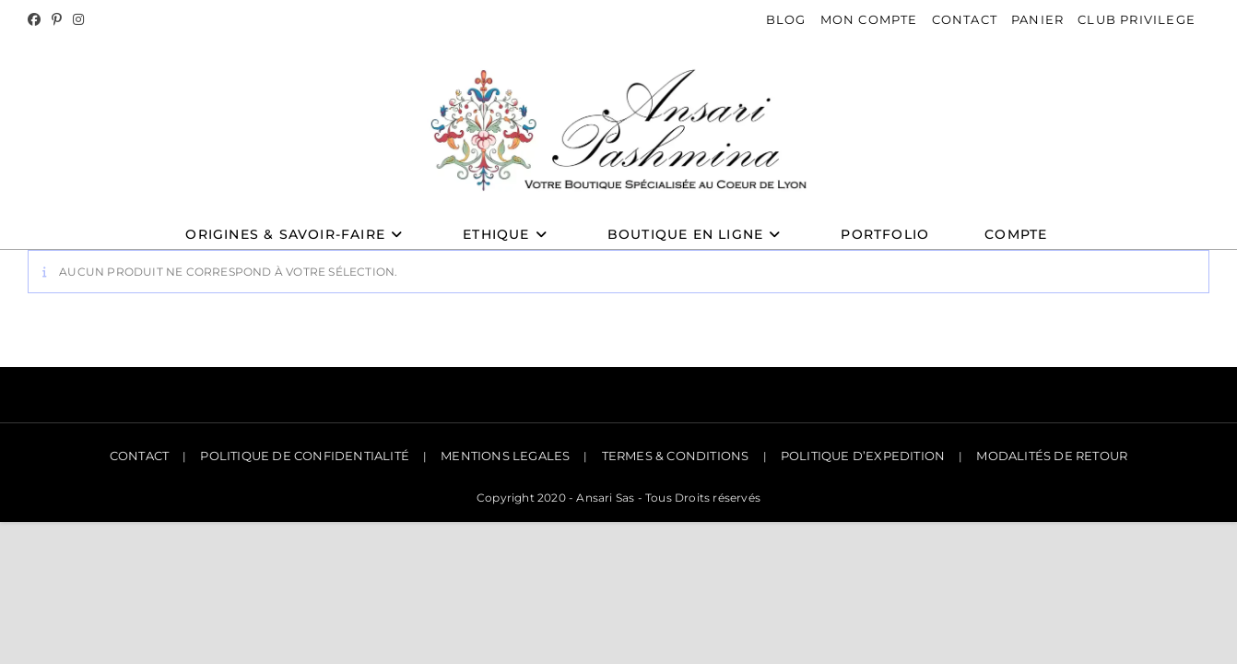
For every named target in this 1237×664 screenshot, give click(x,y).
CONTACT (964, 19)
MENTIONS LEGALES (505, 457)
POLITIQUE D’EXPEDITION (863, 457)
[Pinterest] (56, 20)
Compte (1015, 238)
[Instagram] (78, 20)
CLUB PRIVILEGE (1137, 19)
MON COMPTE (869, 19)
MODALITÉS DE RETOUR (1051, 457)
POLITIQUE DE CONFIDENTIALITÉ (304, 457)
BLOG (786, 19)
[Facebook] (37, 20)
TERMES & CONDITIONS (675, 457)
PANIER (1037, 19)
